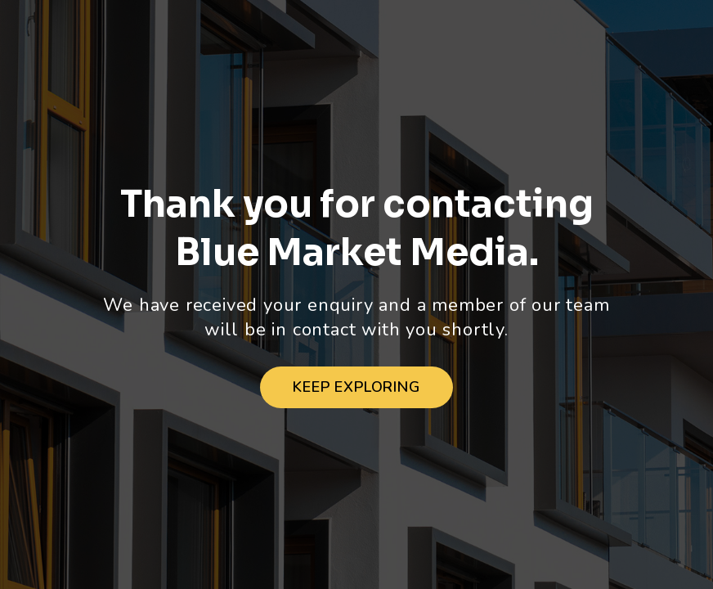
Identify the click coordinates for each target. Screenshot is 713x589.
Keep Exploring (356, 387)
